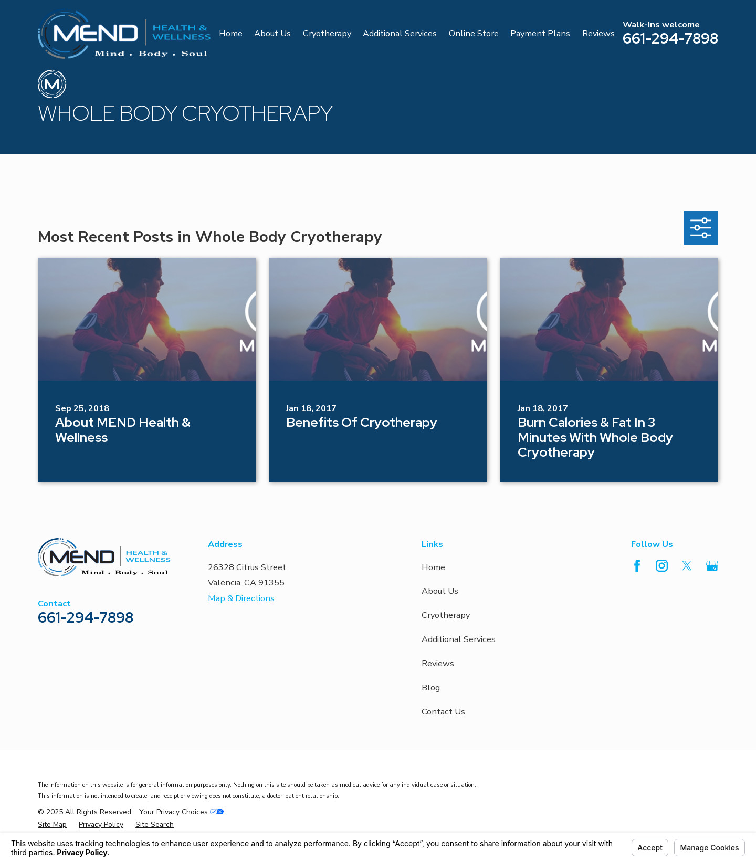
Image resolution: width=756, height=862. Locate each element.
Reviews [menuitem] (598, 33)
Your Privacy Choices (181, 812)
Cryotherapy (446, 615)
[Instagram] (662, 566)
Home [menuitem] (231, 33)
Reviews (438, 663)
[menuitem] (52, 825)
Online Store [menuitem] (474, 33)
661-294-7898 (670, 38)
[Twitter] (687, 566)
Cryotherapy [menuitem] (327, 33)
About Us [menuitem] (272, 33)
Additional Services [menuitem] (400, 33)
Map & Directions (241, 598)
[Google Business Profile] (712, 566)
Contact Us (443, 712)
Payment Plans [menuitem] (540, 33)
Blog (431, 687)
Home (433, 567)
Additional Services (459, 639)
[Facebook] (637, 566)
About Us (440, 591)
